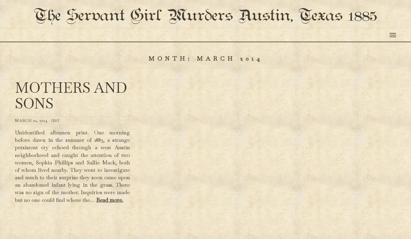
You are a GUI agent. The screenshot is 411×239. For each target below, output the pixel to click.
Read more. (109, 223)
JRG (55, 144)
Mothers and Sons (71, 119)
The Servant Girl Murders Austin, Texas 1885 (206, 27)
